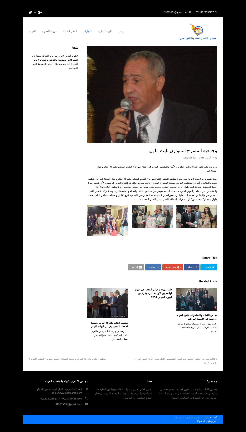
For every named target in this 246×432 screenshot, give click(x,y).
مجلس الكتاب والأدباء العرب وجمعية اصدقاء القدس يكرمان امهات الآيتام (67, 358)
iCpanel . (200, 421)
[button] (208, 267)
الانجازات (187, 157)
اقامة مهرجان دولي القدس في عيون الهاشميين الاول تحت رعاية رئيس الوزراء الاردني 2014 (154, 293)
